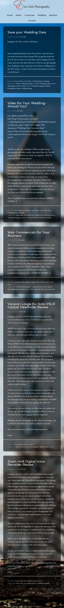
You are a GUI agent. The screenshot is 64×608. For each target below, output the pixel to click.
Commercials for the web (38, 287)
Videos (42, 210)
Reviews (26, 444)
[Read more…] (42, 273)
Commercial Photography (22, 282)
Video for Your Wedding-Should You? (27, 104)
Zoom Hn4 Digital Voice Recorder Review (26, 463)
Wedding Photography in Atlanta (17, 218)
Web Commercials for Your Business (29, 233)
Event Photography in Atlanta (35, 447)
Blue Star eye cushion (43, 408)
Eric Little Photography (32, 5)
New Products (19, 81)
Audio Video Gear (21, 215)
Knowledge (18, 210)
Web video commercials (48, 289)
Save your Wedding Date (27, 32)
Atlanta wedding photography (24, 83)
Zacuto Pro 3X (44, 340)
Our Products (28, 81)
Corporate (33, 282)
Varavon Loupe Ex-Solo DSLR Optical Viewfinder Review (31, 305)
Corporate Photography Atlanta (42, 83)
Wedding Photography (37, 86)
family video (30, 215)
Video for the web (50, 215)
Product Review (26, 86)
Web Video (47, 210)
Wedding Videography (44, 218)
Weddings (46, 81)
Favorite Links (19, 581)
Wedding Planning (37, 81)
